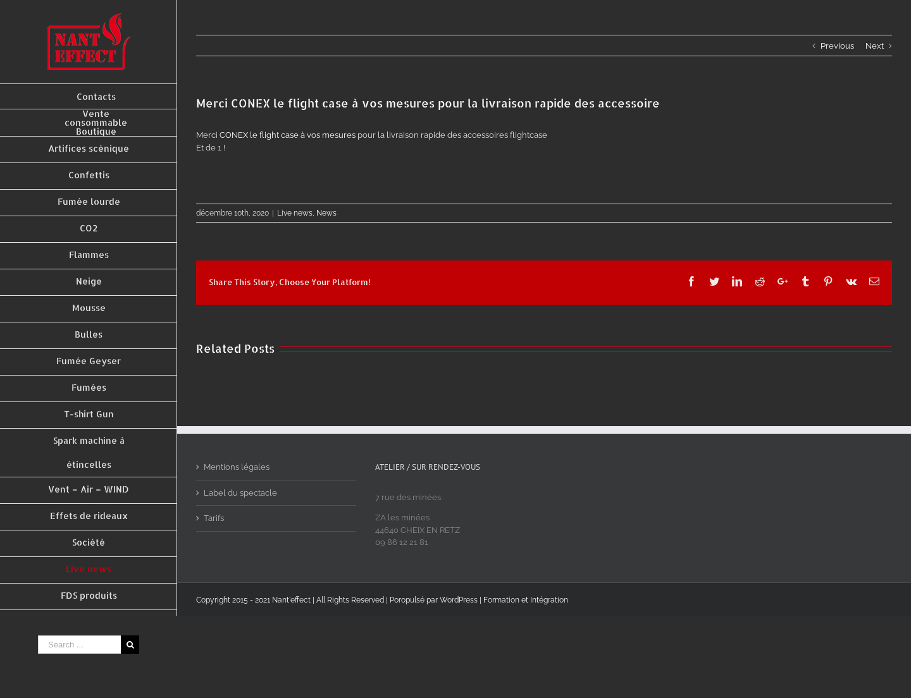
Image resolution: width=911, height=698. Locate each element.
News (326, 213)
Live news (295, 213)
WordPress (459, 600)
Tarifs (214, 518)
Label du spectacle (240, 493)
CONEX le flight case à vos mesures (288, 135)
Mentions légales (237, 467)
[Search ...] (79, 644)
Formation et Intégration (525, 600)
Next (874, 46)
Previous (837, 46)
